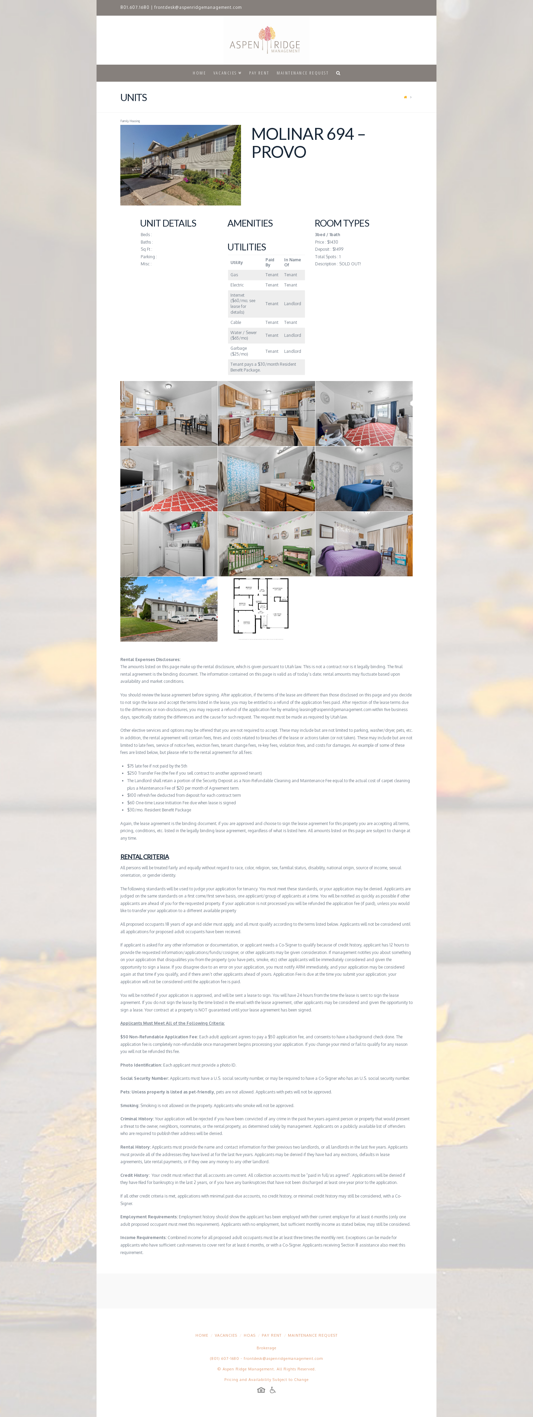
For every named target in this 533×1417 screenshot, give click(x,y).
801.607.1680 (135, 7)
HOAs (250, 1335)
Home (201, 1335)
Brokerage (266, 1348)
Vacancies (226, 1335)
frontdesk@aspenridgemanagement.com (198, 7)
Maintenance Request (313, 1335)
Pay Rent (271, 1335)
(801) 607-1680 (224, 1358)
